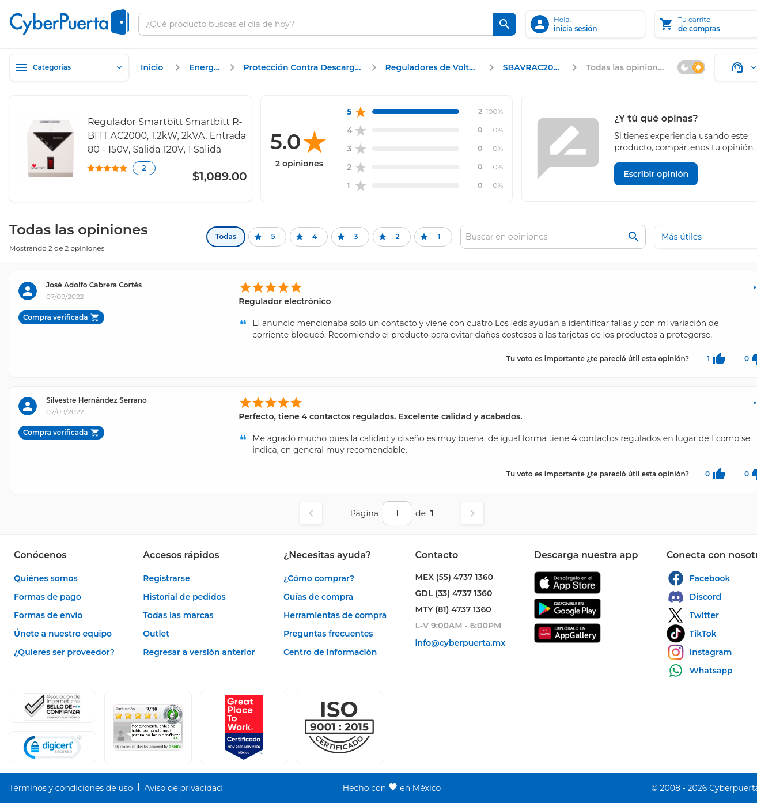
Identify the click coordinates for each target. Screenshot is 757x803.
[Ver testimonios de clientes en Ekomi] (148, 727)
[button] (339, 727)
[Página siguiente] (472, 513)
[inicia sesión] (585, 24)
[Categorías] (69, 67)
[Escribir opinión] (656, 173)
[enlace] (153, 67)
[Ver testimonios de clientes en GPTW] (243, 727)
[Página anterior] (311, 513)
